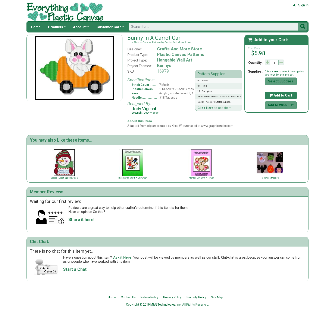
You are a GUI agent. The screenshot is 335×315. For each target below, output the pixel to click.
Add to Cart (280, 95)
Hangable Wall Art (174, 60)
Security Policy (196, 297)
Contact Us (128, 297)
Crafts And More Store (179, 48)
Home (36, 27)
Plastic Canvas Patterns (180, 54)
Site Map (217, 297)
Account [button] (80, 27)
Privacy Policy (172, 297)
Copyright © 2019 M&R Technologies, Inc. (153, 304)
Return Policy (149, 297)
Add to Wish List (281, 105)
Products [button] (55, 27)
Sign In (301, 5)
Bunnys (164, 65)
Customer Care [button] (109, 27)
